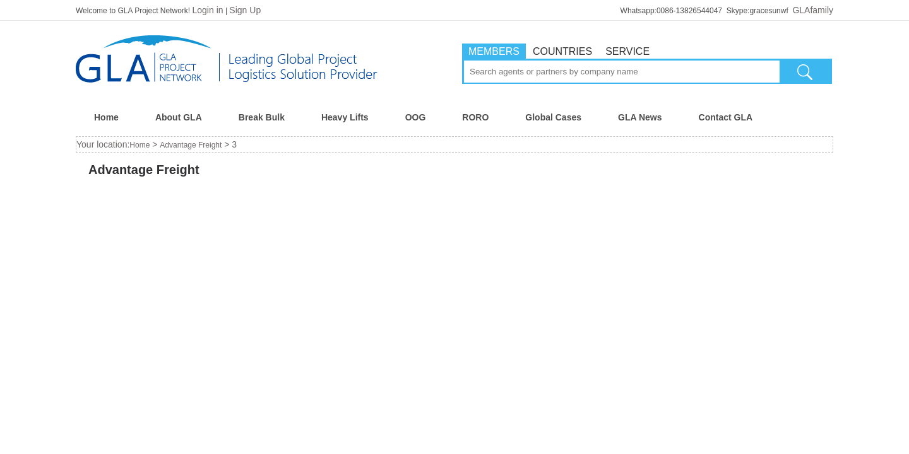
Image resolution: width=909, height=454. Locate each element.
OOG (415, 117)
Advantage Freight (191, 145)
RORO (475, 117)
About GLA (178, 117)
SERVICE (627, 51)
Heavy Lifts (345, 117)
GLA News (640, 117)
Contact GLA (726, 117)
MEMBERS (494, 51)
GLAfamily (812, 10)
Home (106, 117)
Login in (208, 10)
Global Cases (553, 117)
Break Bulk (262, 117)
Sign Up (245, 10)
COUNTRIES (562, 51)
